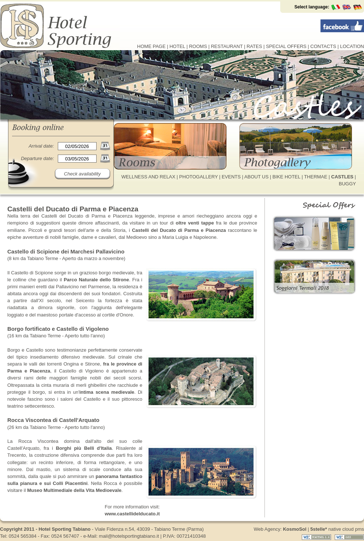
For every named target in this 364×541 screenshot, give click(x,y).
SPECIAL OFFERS (286, 46)
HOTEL (177, 46)
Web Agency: (280, 529)
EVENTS (231, 176)
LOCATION (352, 46)
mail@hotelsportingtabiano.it (129, 536)
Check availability (82, 174)
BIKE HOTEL (286, 176)
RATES (254, 46)
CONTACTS (323, 46)
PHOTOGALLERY (198, 176)
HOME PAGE (151, 46)
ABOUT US (256, 176)
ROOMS (198, 46)
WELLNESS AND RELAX (148, 176)
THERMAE (315, 176)
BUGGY (347, 183)
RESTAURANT (227, 46)
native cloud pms (337, 529)
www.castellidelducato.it (132, 513)
